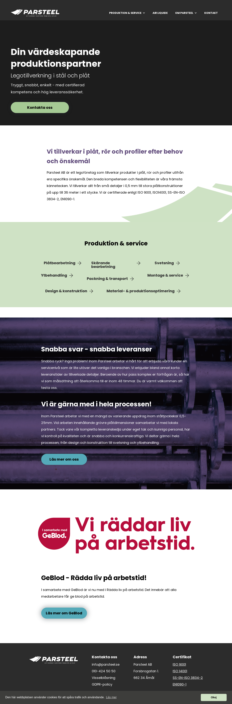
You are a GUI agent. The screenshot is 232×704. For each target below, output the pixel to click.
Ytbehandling (54, 275)
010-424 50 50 (103, 671)
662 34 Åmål (144, 678)
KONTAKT (211, 13)
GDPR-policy (102, 684)
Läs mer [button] (111, 697)
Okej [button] (214, 697)
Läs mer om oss (64, 459)
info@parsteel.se (106, 664)
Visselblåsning (103, 678)
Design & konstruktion (66, 291)
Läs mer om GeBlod (64, 613)
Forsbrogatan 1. (146, 671)
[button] (127, 13)
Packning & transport (107, 279)
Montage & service (165, 275)
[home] (35, 12)
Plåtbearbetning (59, 263)
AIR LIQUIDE (160, 13)
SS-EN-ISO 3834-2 (188, 678)
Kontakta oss (39, 107)
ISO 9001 (179, 664)
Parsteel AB (143, 664)
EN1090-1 (179, 684)
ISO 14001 (180, 671)
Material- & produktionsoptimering (141, 291)
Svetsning (164, 263)
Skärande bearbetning (103, 264)
